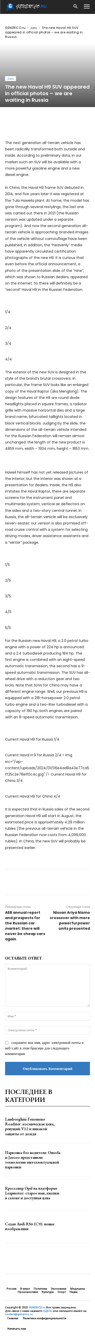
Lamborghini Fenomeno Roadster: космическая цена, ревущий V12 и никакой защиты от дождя (29, 1127)
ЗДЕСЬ (47, 1310)
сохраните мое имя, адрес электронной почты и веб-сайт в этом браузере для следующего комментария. (44, 1048)
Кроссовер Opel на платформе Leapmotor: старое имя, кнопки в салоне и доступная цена (32, 1193)
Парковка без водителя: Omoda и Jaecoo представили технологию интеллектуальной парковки (32, 1160)
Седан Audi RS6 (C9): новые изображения (29, 1226)
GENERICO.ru (15, 28)
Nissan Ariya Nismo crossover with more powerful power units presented (70, 920)
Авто (33, 28)
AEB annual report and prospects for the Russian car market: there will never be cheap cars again (25, 926)
